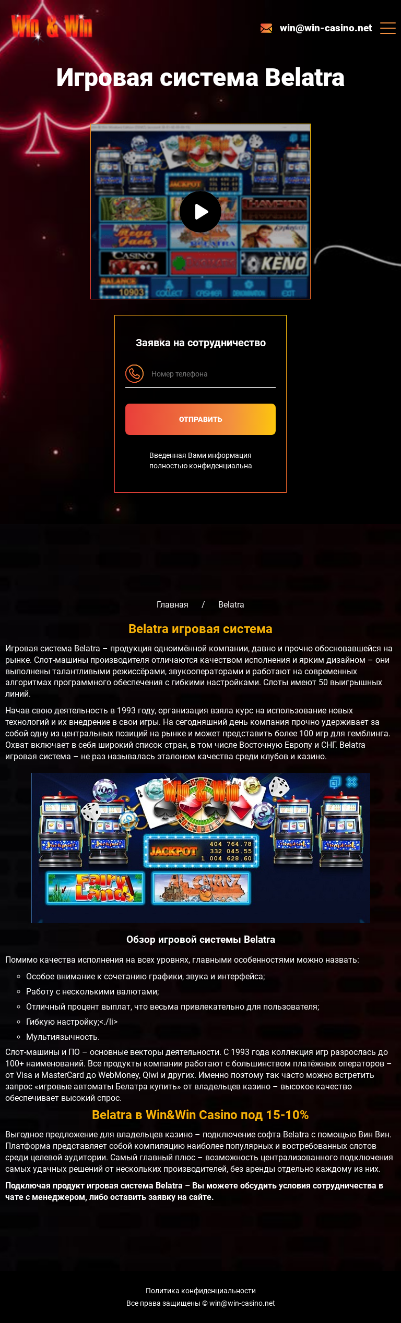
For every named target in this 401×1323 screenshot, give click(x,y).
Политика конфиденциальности (201, 1290)
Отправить (200, 419)
